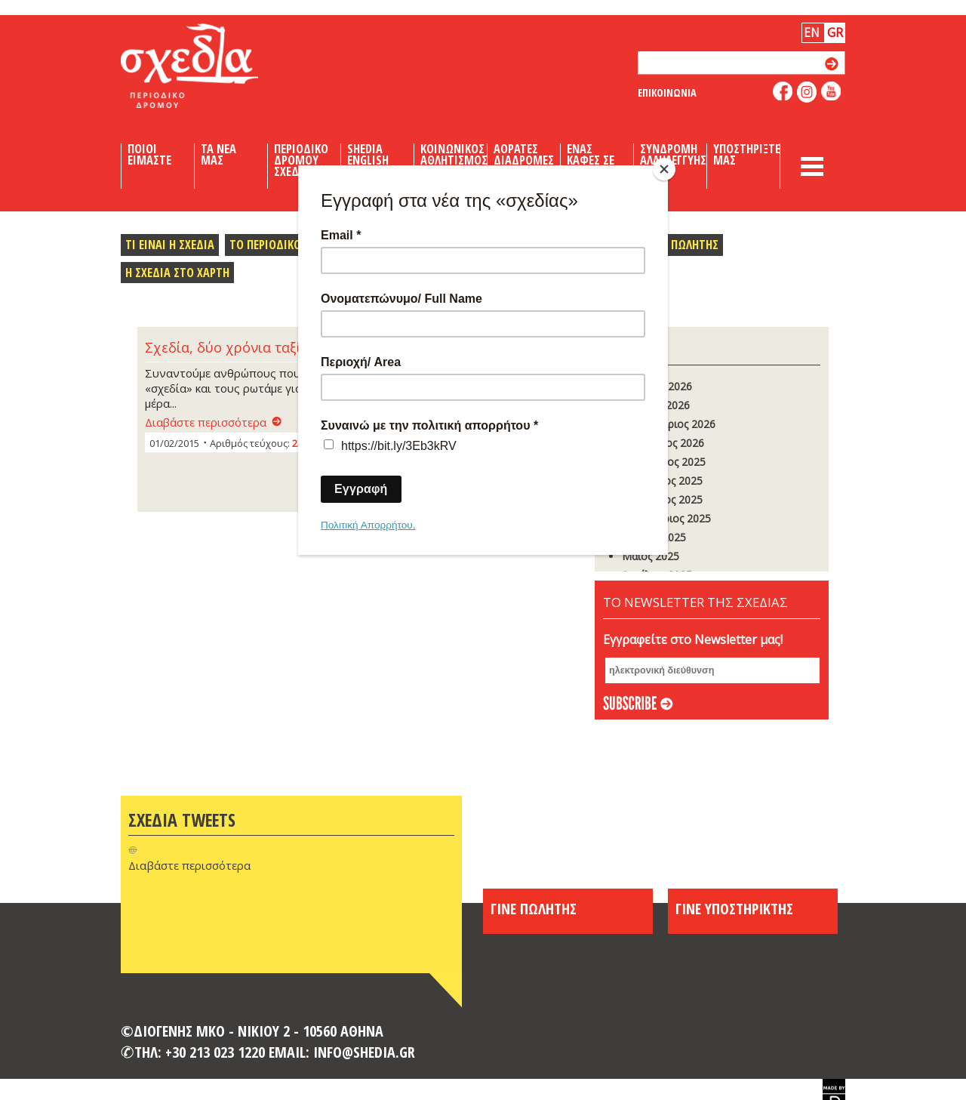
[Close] (664, 169)
